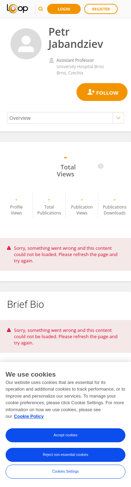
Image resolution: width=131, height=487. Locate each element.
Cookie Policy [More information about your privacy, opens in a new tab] (29, 416)
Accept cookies (65, 435)
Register (101, 9)
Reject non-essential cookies (65, 455)
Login (64, 9)
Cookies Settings (65, 472)
